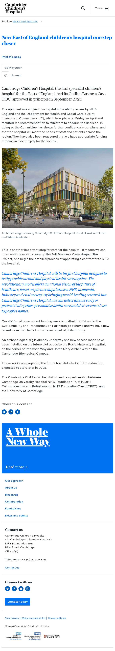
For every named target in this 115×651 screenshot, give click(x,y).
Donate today (18, 601)
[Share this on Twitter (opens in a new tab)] (5, 411)
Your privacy (12, 618)
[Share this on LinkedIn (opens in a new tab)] (11, 411)
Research (11, 494)
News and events (16, 515)
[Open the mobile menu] (101, 8)
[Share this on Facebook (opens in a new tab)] (18, 411)
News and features (25, 21)
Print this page (11, 57)
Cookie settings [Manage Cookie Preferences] (57, 618)
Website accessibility (33, 618)
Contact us (12, 567)
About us (11, 487)
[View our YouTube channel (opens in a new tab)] (21, 588)
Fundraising (13, 508)
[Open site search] (83, 8)
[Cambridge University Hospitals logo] (18, 8)
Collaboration (14, 501)
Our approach (14, 480)
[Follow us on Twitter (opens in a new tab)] (8, 588)
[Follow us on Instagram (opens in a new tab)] (28, 588)
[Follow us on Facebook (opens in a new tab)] (15, 588)
